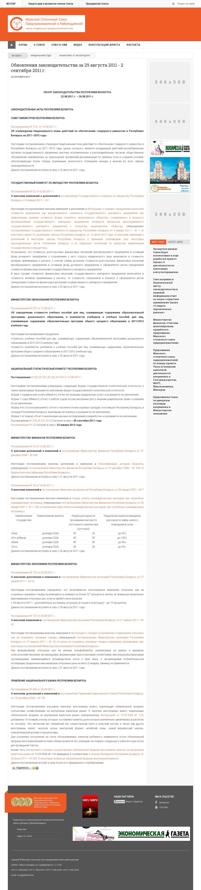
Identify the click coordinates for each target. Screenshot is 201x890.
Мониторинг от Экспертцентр (75, 56)
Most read (158, 241)
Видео (78, 44)
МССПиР (11, 3)
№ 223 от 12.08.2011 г (69, 377)
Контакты (135, 46)
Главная (11, 45)
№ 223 (50, 420)
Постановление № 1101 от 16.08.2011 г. (34, 126)
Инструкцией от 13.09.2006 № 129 (122, 715)
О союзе (41, 46)
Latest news (175, 241)
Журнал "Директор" (134, 801)
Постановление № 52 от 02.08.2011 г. (32, 191)
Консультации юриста (104, 44)
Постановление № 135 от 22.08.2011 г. (33, 572)
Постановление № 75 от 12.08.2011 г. (32, 446)
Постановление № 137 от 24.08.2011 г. (33, 615)
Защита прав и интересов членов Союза (50, 3)
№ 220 (34, 377)
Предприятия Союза (97, 3)
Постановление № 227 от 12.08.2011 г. (33, 308)
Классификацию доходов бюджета (120, 463)
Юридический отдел (41, 56)
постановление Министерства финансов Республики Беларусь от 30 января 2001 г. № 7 (93, 489)
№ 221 (43, 377)
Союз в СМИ (59, 44)
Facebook (162, 802)
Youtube (161, 807)
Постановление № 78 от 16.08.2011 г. (32, 485)
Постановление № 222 (24, 424)
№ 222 (51, 377)
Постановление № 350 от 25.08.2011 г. (33, 689)
